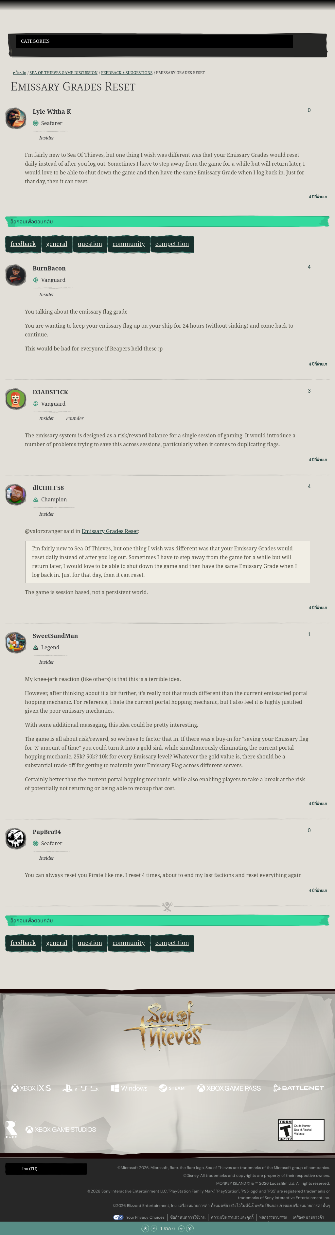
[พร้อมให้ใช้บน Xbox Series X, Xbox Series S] (30, 1089)
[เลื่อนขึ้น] (153, 1228)
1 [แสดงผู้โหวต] (309, 634)
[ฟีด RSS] (9, 73)
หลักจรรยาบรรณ (273, 1217)
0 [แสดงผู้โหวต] (309, 110)
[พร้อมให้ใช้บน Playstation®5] (81, 1089)
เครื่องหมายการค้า (308, 1217)
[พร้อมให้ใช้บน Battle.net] (298, 1089)
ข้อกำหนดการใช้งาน (187, 1217)
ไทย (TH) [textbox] (29, 1169)
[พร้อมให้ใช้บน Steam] (172, 1089)
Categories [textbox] (35, 41)
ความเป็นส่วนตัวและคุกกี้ (232, 1217)
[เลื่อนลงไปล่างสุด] (190, 1228)
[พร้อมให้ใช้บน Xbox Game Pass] (229, 1089)
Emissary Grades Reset (110, 531)
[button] (154, 41)
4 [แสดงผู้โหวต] (309, 267)
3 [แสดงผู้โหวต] (309, 391)
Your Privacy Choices (145, 1217)
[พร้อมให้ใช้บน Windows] (129, 1089)
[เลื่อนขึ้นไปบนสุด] (145, 1228)
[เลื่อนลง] (181, 1228)
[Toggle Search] (28, 52)
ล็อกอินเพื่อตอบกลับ (31, 222)
